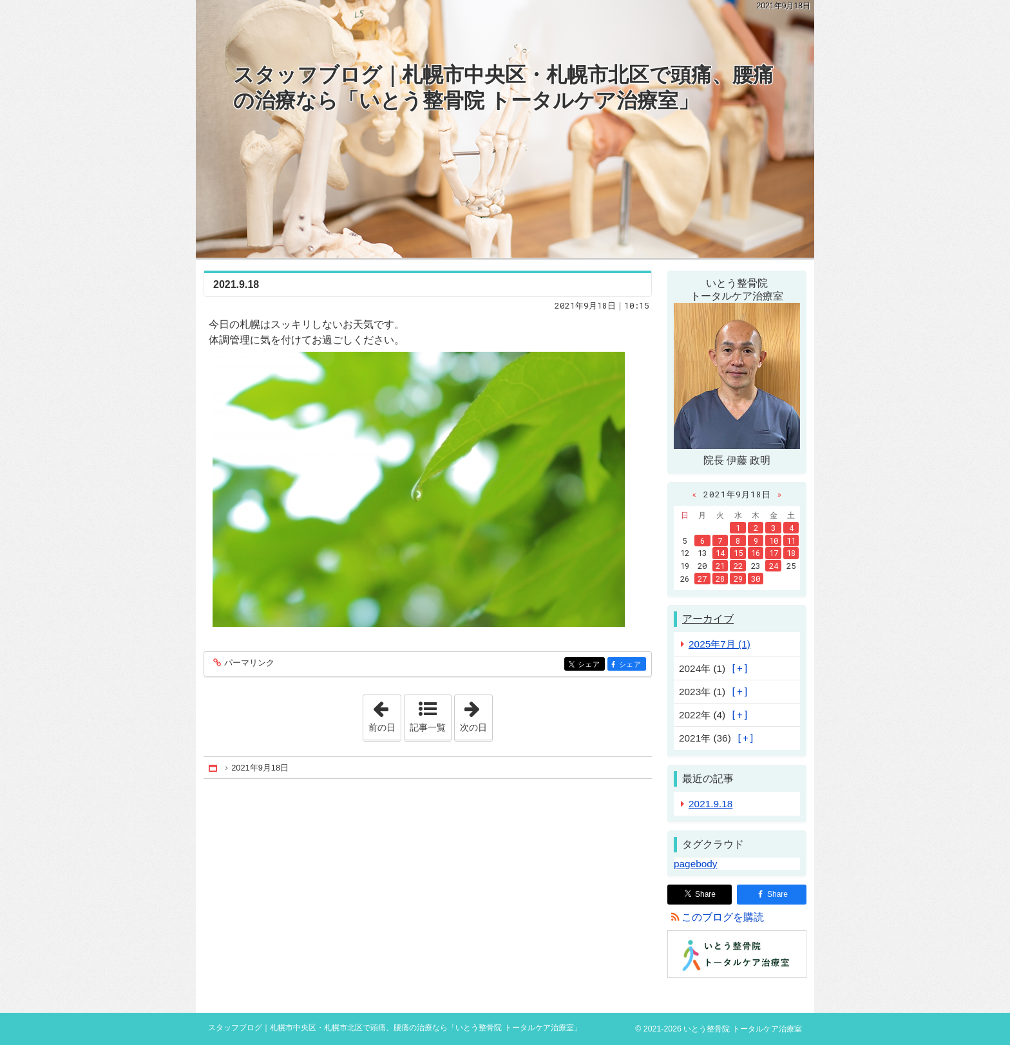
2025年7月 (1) (719, 643)
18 (791, 553)
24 (773, 566)
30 (755, 578)
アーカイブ (708, 618)
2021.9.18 (236, 284)
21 (720, 566)
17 (773, 553)
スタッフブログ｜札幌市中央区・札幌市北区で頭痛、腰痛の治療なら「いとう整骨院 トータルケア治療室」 (503, 87)
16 (755, 553)
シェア (590, 665)
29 (738, 578)
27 (702, 578)
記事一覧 (428, 727)
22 (738, 566)
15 (738, 553)
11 (791, 540)
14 (720, 553)
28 (720, 578)
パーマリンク (248, 663)
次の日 (476, 714)
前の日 (384, 714)
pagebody (695, 863)
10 (773, 540)
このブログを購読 (722, 917)
